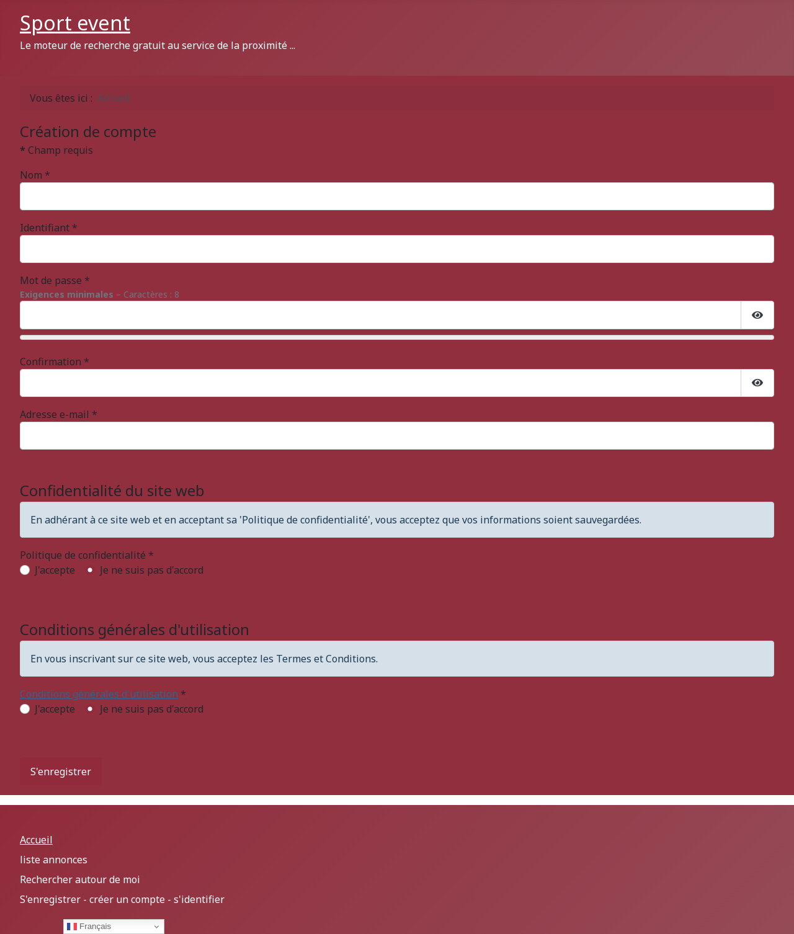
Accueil (36, 840)
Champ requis (56, 150)
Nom (35, 175)
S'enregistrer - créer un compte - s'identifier (122, 899)
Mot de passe (55, 280)
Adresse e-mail (58, 414)
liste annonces (53, 859)
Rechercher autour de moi (80, 879)
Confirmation (54, 361)
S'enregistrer (60, 771)
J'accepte (55, 570)
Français (89, 927)
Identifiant (49, 227)
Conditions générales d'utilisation (99, 694)
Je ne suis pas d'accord (151, 570)
